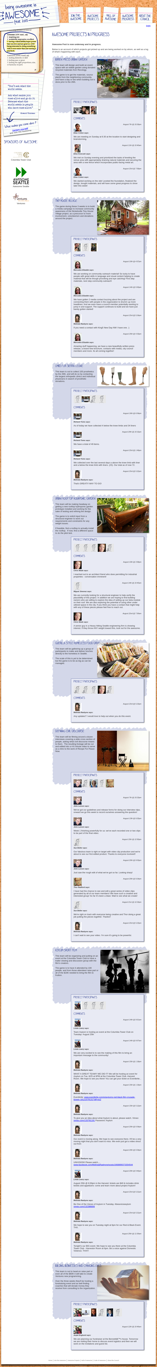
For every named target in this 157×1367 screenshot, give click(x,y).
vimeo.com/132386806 (84, 1206)
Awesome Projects (74, 1360)
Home (50, 1360)
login (148, 25)
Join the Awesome (60, 1360)
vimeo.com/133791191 (84, 1120)
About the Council (113, 1360)
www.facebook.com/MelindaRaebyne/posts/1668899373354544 (103, 1164)
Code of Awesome (100, 1360)
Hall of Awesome (86, 1360)
